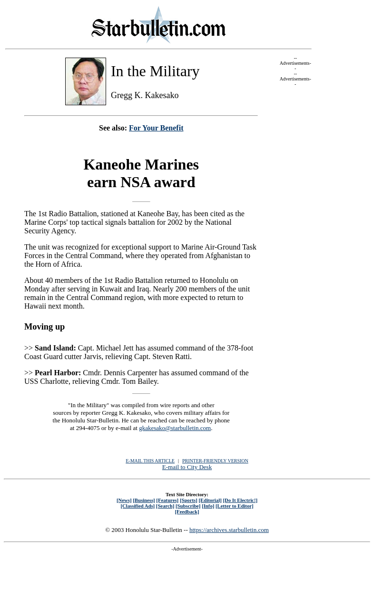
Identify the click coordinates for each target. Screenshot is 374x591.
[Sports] (188, 500)
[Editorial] (209, 500)
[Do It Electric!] (240, 500)
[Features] (167, 500)
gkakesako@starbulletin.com (175, 427)
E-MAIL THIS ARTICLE (150, 460)
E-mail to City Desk (187, 467)
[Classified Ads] (137, 506)
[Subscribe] (188, 506)
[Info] (208, 506)
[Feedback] (187, 511)
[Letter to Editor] (235, 506)
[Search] (165, 506)
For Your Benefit (156, 128)
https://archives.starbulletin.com (229, 529)
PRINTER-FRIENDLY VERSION (215, 460)
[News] (124, 500)
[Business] (144, 500)
